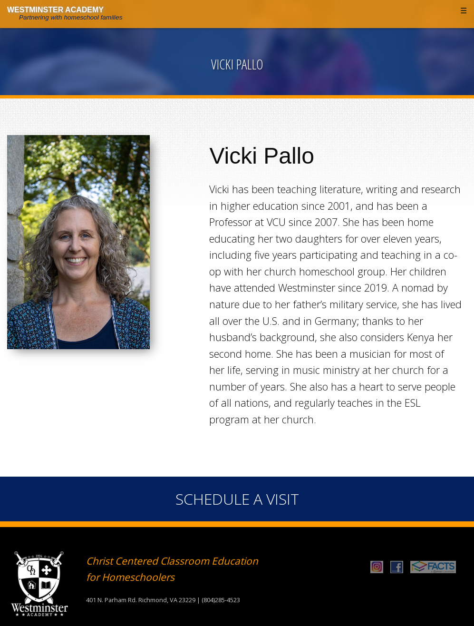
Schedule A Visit (237, 499)
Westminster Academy (55, 10)
